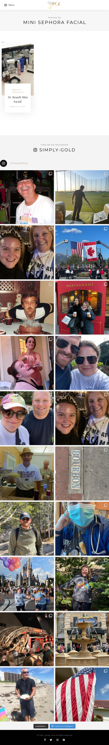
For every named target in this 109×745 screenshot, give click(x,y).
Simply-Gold (57, 149)
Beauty (16, 90)
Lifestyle (17, 92)
